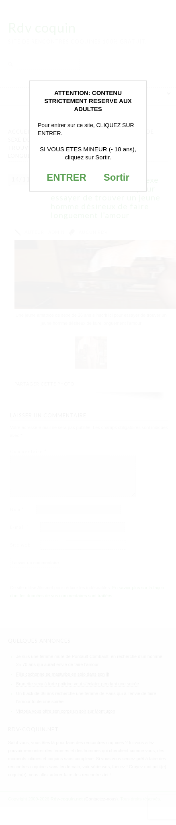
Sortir (116, 177)
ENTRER (66, 177)
